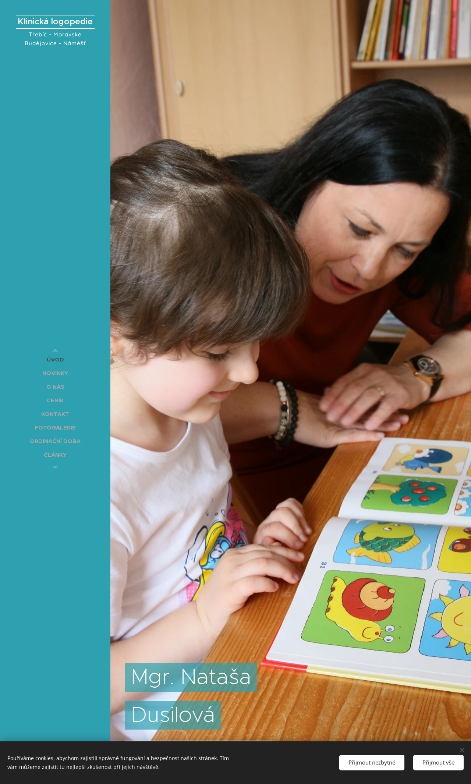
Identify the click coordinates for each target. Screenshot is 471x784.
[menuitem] (55, 359)
